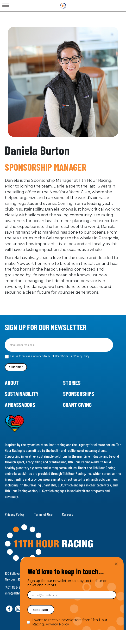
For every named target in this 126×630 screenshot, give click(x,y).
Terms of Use (43, 514)
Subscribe (16, 367)
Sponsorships (78, 393)
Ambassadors (20, 404)
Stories (72, 382)
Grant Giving (77, 404)
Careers (67, 514)
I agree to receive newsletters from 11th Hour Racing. (47, 356)
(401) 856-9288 (15, 587)
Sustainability (21, 393)
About (12, 382)
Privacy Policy (14, 514)
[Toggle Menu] (5, 5)
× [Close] (116, 564)
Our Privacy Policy (79, 356)
